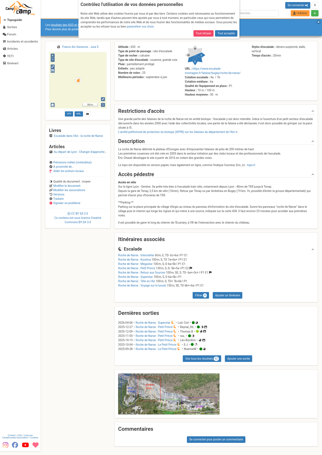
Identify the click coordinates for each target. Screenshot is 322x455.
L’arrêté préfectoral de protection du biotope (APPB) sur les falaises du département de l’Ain (176, 132)
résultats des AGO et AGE (67, 25)
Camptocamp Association (15, 441)
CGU (20, 439)
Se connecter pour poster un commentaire (216, 439)
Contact (12, 439)
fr (315, 5)
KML (78, 113)
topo (250, 165)
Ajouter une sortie (238, 358)
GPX (69, 113)
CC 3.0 (77, 218)
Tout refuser (203, 33)
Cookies (34, 441)
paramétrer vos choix (140, 26)
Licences (28, 439)
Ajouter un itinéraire (227, 295)
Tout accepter (226, 33)
